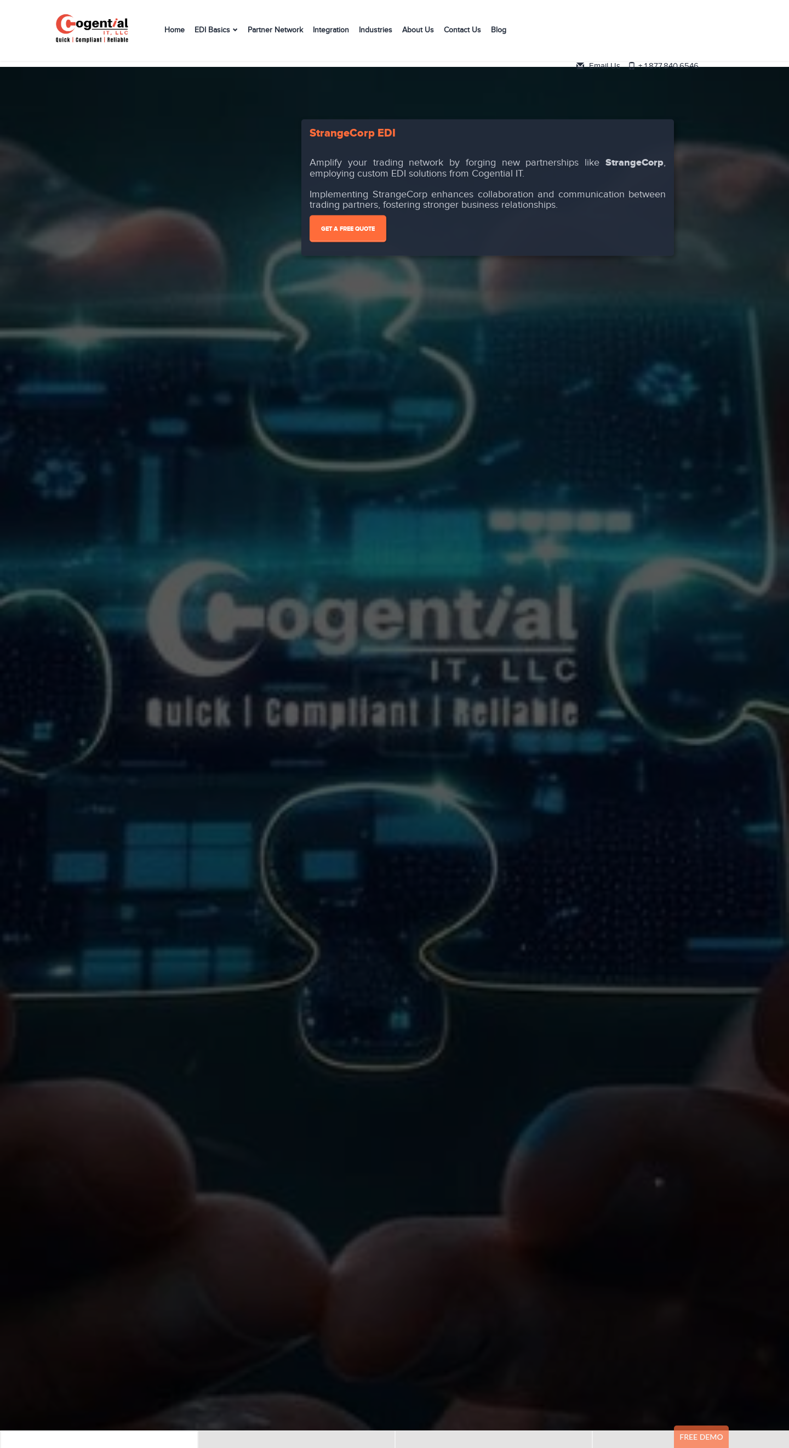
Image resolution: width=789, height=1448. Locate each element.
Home (174, 34)
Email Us (681, 26)
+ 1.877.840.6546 (693, 38)
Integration (331, 34)
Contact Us (462, 34)
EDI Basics (212, 34)
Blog (498, 34)
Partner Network (275, 34)
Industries (375, 34)
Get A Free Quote (348, 228)
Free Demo (701, 1436)
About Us (418, 34)
